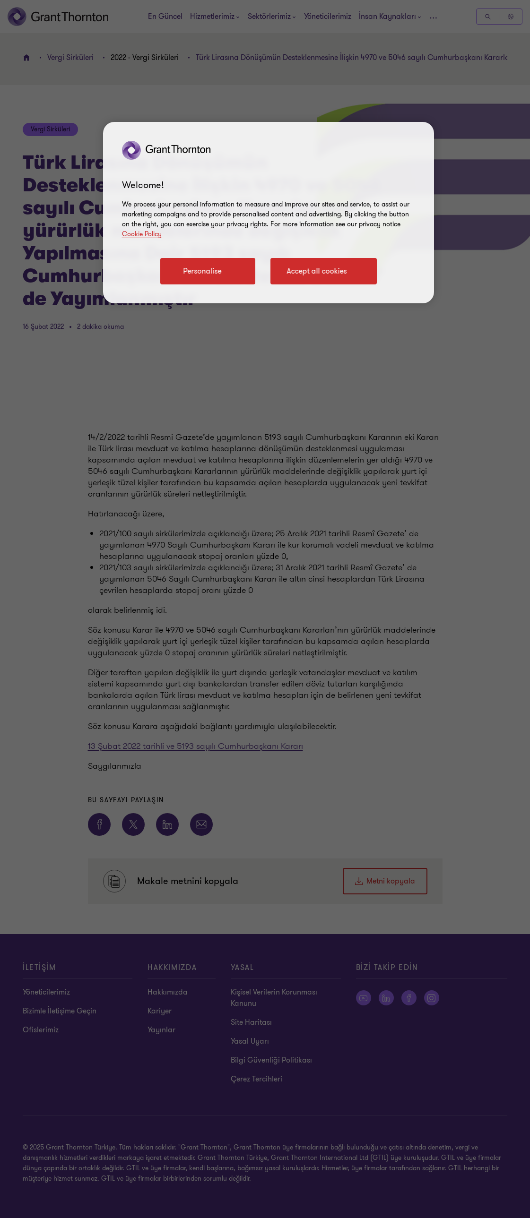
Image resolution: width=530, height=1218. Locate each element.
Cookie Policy (142, 234)
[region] (268, 212)
